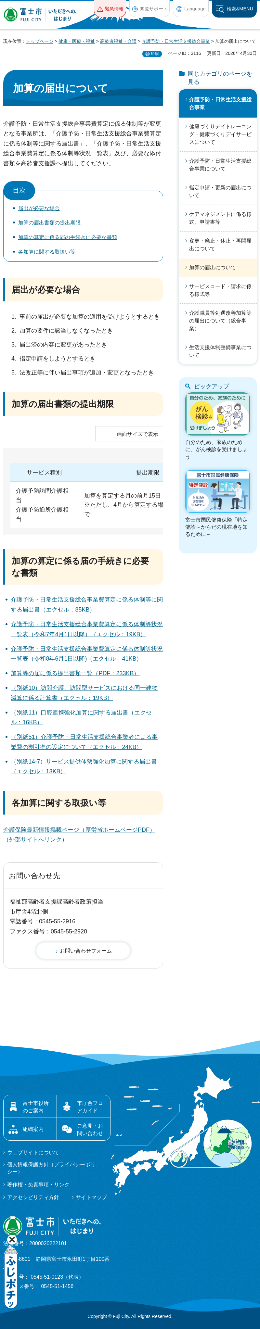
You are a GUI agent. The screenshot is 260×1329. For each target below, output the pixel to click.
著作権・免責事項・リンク (38, 1184)
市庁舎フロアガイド (90, 1106)
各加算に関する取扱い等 (46, 252)
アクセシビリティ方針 (33, 1197)
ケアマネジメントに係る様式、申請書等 (220, 218)
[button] (110, 8)
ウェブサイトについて (33, 1152)
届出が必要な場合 (39, 208)
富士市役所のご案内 (36, 1106)
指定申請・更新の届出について (220, 191)
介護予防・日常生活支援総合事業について (220, 164)
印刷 (155, 54)
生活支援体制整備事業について (220, 351)
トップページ (39, 41)
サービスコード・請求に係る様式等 (220, 290)
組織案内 (33, 1129)
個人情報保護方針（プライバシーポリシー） (51, 1168)
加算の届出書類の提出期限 (49, 222)
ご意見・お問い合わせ (90, 1129)
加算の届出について (212, 267)
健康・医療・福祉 (76, 41)
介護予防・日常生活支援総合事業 (176, 41)
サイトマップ (91, 1197)
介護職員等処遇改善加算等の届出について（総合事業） (220, 320)
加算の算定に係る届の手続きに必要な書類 (67, 237)
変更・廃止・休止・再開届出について (220, 244)
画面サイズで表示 (137, 434)
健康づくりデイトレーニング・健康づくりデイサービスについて (220, 134)
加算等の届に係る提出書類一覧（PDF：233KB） (75, 673)
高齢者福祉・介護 (118, 41)
